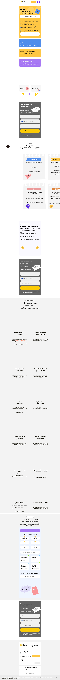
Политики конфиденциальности (28, 135)
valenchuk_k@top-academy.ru (20, 340)
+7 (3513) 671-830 (24, 651)
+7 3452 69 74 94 (21, 344)
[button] (34, 2)
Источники (30, 671)
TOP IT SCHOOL (30, 525)
